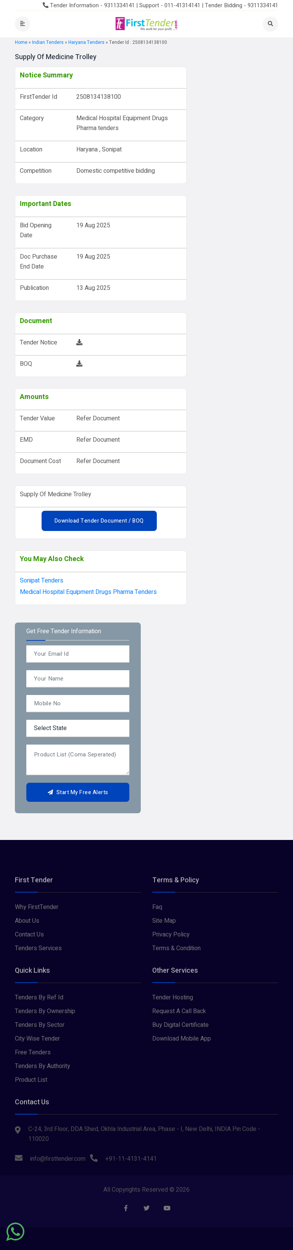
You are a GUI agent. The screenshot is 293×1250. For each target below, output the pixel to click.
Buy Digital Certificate (180, 1025)
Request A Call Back (179, 1011)
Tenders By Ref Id (39, 997)
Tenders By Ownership (45, 1011)
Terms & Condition (176, 948)
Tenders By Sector (39, 1025)
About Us (27, 920)
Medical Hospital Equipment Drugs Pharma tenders (88, 592)
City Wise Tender (37, 1038)
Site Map (164, 920)
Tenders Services (38, 948)
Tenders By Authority (42, 1066)
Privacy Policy (171, 934)
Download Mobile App (181, 1038)
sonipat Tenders (41, 580)
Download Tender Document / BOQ (99, 521)
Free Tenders (33, 1052)
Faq (157, 907)
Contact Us (29, 934)
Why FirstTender (36, 907)
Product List (31, 1079)
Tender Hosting (172, 997)
